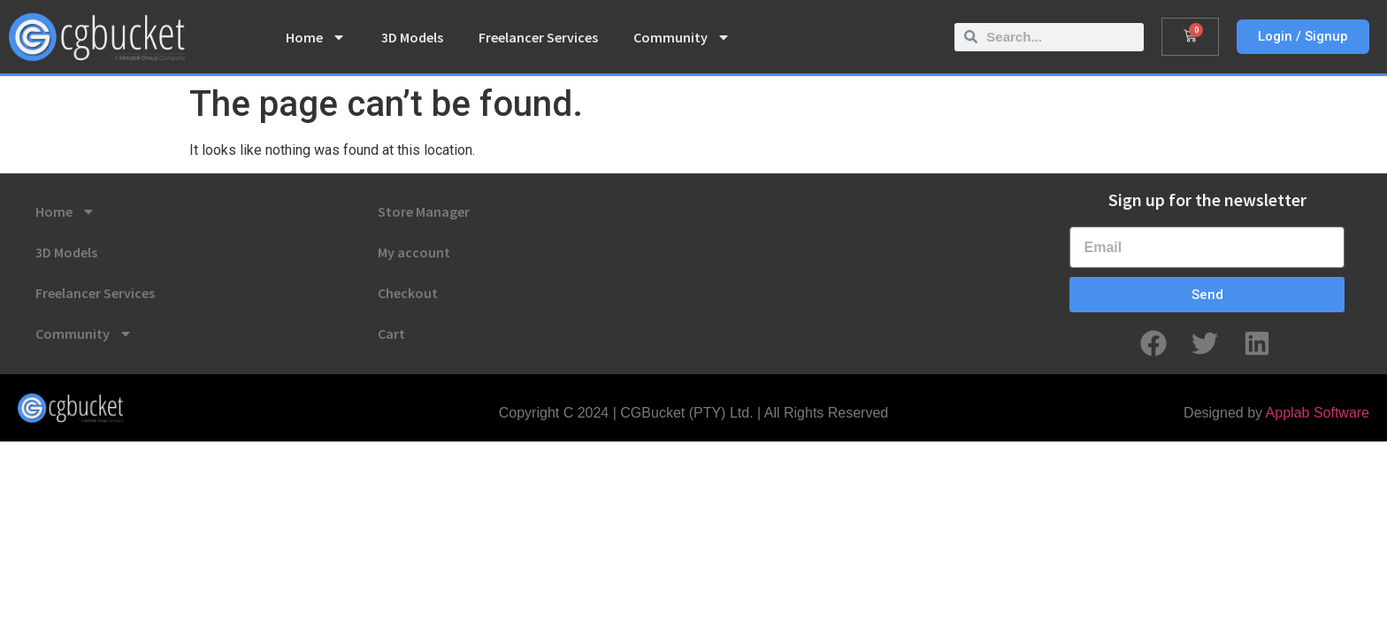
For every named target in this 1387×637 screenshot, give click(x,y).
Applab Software (1317, 412)
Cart (391, 333)
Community (682, 37)
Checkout (408, 293)
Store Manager (424, 211)
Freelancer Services (538, 37)
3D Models (412, 37)
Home (316, 37)
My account (414, 252)
